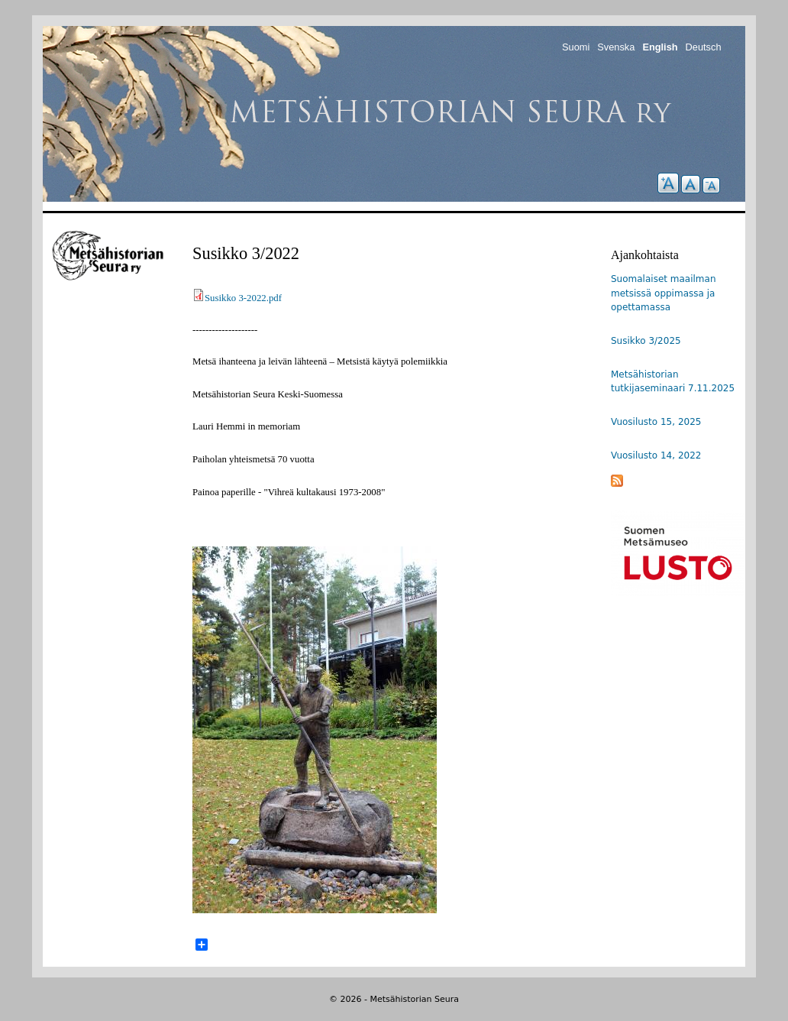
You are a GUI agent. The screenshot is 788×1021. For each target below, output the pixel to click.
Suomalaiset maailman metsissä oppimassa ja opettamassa (663, 293)
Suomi (575, 47)
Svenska (616, 47)
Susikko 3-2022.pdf (243, 298)
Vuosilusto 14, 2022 (656, 455)
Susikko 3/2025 (646, 340)
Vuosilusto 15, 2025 (656, 422)
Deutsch (704, 47)
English (659, 47)
